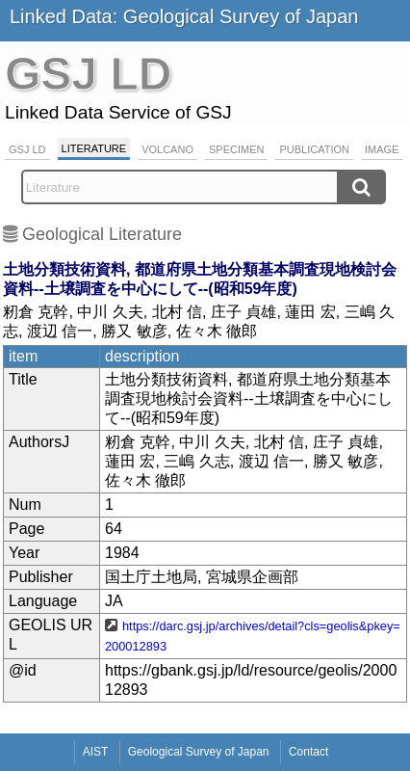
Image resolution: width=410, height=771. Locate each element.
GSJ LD (27, 149)
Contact (308, 751)
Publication (314, 149)
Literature (94, 148)
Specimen (236, 149)
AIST (96, 751)
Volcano (167, 149)
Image (381, 149)
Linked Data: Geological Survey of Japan (184, 16)
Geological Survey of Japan (198, 751)
